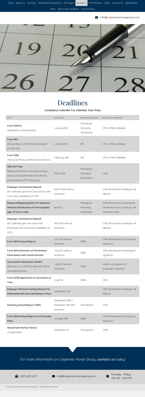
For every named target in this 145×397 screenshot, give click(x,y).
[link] (11, 3)
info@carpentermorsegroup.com (119, 20)
